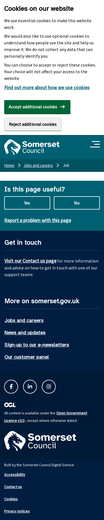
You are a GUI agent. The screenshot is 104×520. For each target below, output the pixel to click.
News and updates (24, 333)
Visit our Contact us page (30, 261)
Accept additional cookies (33, 106)
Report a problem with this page (37, 220)
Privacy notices (17, 511)
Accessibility (14, 474)
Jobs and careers (24, 320)
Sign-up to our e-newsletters (36, 345)
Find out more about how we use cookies (47, 87)
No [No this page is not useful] (77, 203)
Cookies (11, 498)
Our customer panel (26, 357)
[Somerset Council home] (31, 147)
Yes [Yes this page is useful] (27, 203)
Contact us (13, 486)
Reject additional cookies (33, 124)
